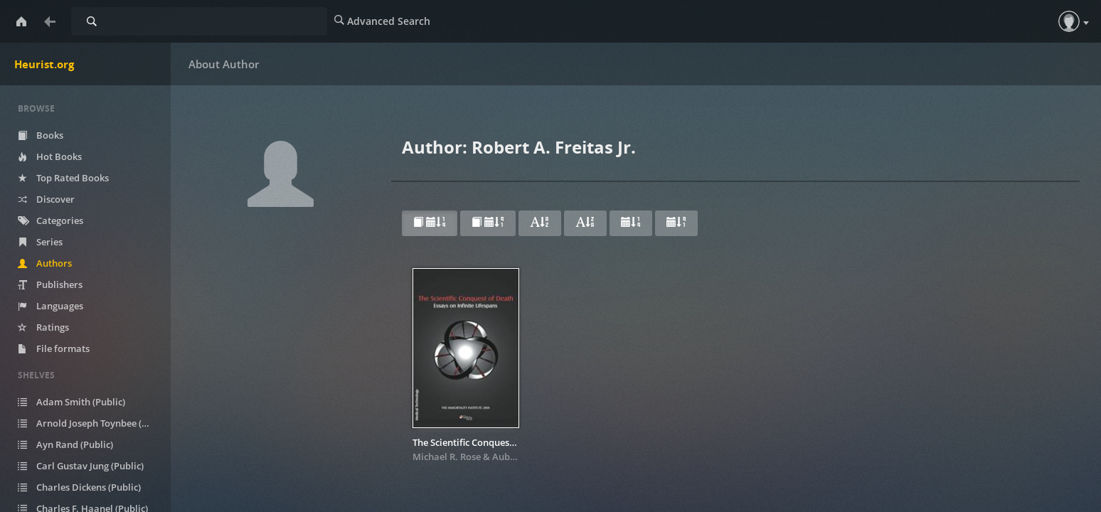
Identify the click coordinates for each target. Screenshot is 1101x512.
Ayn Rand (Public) (76, 444)
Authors (55, 263)
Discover (56, 199)
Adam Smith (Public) (82, 401)
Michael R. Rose (447, 456)
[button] (1069, 21)
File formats (64, 348)
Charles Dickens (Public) (89, 487)
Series (50, 241)
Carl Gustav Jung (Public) (91, 465)
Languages (61, 305)
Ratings (54, 327)
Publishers (60, 284)
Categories (61, 220)
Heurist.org (44, 64)
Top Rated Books (73, 177)
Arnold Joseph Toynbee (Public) (94, 423)
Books (51, 135)
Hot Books (60, 156)
